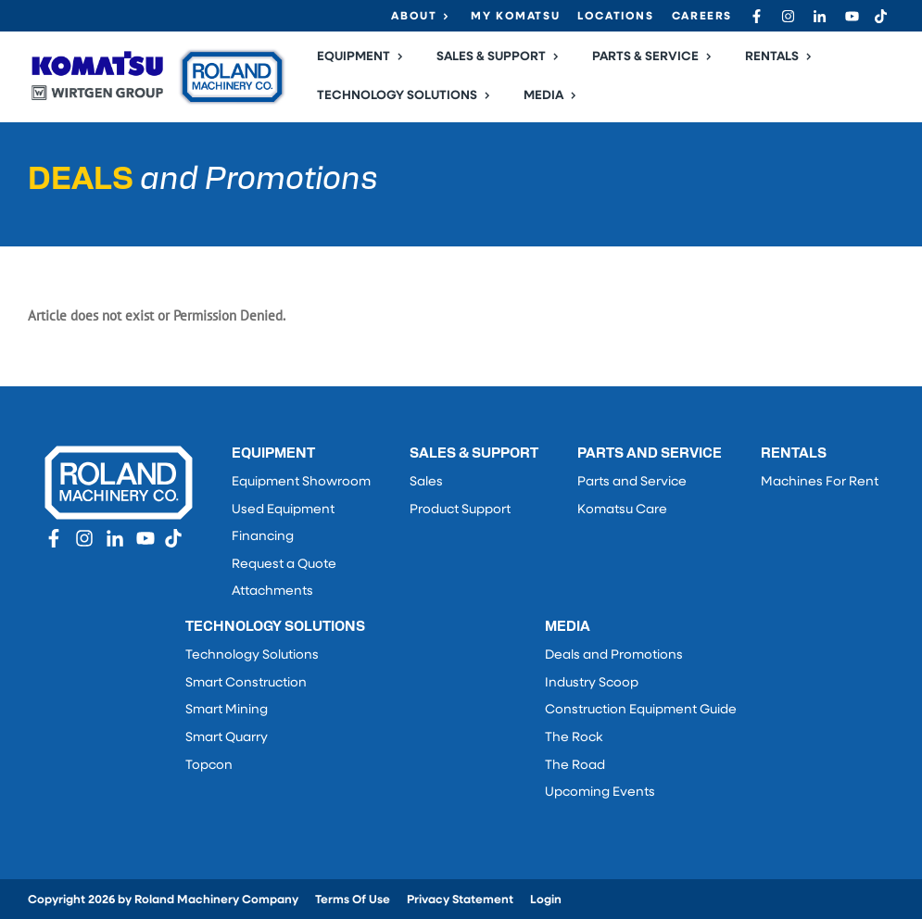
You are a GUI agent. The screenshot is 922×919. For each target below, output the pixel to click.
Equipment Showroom (301, 482)
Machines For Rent (819, 482)
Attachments (272, 591)
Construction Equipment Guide (641, 710)
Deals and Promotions (614, 655)
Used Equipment (283, 510)
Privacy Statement (460, 900)
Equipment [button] (353, 57)
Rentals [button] (772, 57)
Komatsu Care (622, 510)
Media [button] (543, 96)
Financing (263, 537)
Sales (426, 482)
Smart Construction (246, 683)
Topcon (209, 766)
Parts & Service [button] (645, 57)
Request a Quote (284, 565)
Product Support (460, 510)
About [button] (413, 16)
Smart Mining (226, 710)
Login (546, 900)
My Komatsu (515, 16)
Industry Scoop (591, 683)
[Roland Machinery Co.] (157, 76)
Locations (615, 16)
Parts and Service (632, 482)
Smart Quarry (226, 738)
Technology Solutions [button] (397, 96)
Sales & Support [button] (491, 57)
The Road (575, 766)
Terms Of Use (352, 900)
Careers (702, 16)
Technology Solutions (252, 655)
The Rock (573, 738)
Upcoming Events (600, 792)
